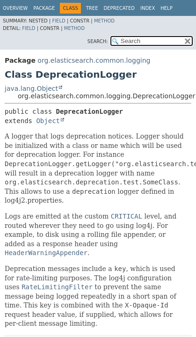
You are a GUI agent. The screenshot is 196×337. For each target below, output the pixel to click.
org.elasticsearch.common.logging (93, 60)
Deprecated (119, 8)
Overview (15, 8)
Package (44, 8)
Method (104, 20)
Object (48, 121)
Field (58, 20)
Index (147, 8)
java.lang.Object (31, 88)
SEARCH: (97, 41)
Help (166, 8)
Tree (92, 8)
